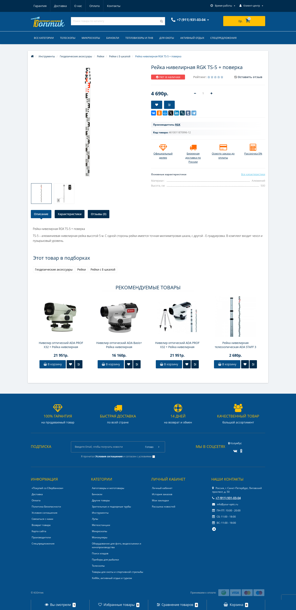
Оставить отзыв (250, 77)
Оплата (94, 6)
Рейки (81, 269)
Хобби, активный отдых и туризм (112, 578)
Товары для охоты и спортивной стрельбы (117, 572)
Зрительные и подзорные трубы (111, 506)
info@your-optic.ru (225, 504)
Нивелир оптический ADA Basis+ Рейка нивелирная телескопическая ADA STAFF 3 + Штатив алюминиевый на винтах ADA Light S (119, 345)
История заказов (162, 494)
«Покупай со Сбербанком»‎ (47, 488)
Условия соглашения (44, 512)
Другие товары (101, 500)
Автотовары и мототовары (108, 488)
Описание (41, 214)
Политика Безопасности (46, 506)
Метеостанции (101, 525)
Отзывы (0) (98, 214)
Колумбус (235, 443)
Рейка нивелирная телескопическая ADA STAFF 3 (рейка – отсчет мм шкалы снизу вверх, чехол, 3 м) (235, 345)
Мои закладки (160, 500)
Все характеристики (253, 174)
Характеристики (69, 214)
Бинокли (112, 38)
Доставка (60, 6)
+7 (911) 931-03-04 (226, 498)
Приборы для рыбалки (105, 559)
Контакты (113, 6)
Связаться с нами (42, 519)
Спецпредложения (223, 38)
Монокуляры (99, 537)
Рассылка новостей (163, 506)
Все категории (44, 38)
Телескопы (67, 38)
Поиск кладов (100, 553)
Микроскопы (91, 38)
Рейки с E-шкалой (103, 269)
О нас (78, 6)
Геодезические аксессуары (54, 269)
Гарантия (40, 6)
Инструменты (100, 512)
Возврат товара (41, 525)
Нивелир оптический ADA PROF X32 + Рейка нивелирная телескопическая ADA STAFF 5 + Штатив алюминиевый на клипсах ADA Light (61, 345)
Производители (41, 537)
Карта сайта (39, 531)
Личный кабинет (162, 488)
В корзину (53, 364)
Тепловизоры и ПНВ (139, 38)
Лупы (95, 519)
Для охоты (166, 38)
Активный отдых (192, 38)
